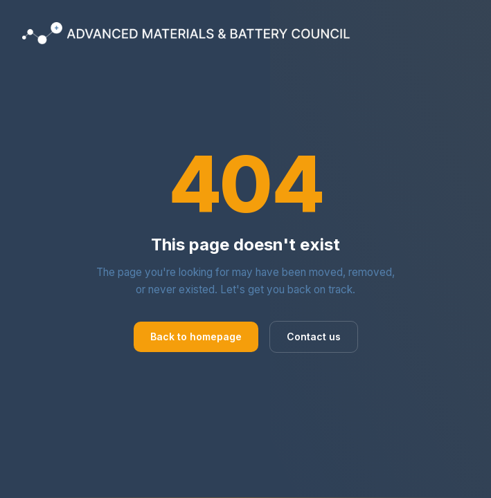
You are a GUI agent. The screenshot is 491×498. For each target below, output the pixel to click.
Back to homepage (196, 336)
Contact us (314, 336)
